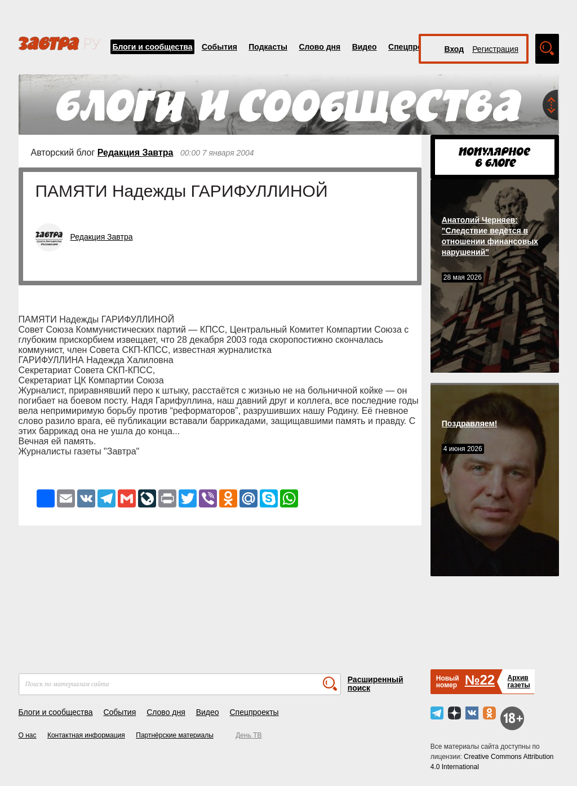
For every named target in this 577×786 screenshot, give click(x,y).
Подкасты (267, 46)
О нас (28, 735)
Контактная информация (86, 735)
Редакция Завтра (135, 152)
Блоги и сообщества (153, 46)
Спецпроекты (414, 46)
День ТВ (248, 735)
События (219, 46)
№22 (480, 679)
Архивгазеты (518, 681)
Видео (364, 46)
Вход (454, 49)
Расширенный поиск (375, 683)
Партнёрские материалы (175, 735)
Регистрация (495, 49)
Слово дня (319, 46)
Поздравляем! (470, 423)
